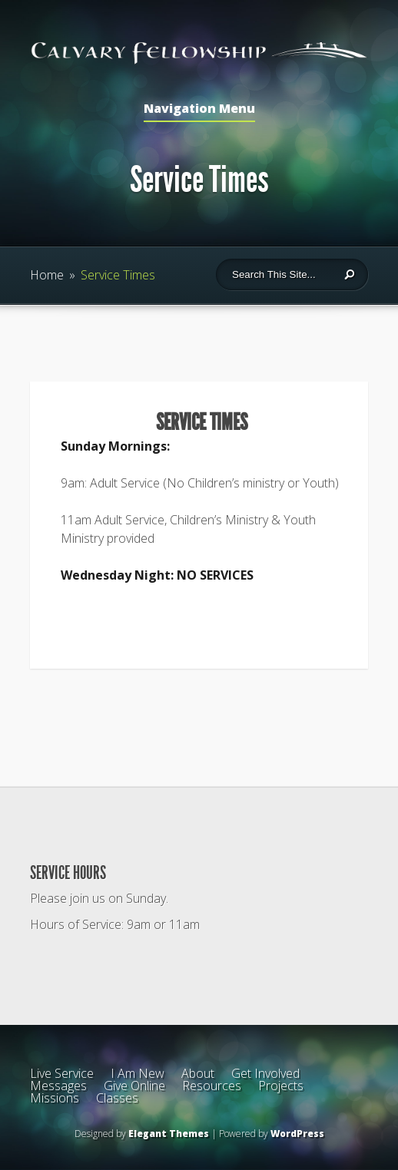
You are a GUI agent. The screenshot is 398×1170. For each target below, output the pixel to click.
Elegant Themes (168, 1133)
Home (47, 274)
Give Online (134, 1085)
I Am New (137, 1073)
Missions (54, 1097)
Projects (280, 1085)
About (197, 1073)
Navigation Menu (199, 109)
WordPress (297, 1133)
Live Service (62, 1073)
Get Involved (265, 1073)
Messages (58, 1085)
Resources (211, 1085)
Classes (117, 1097)
